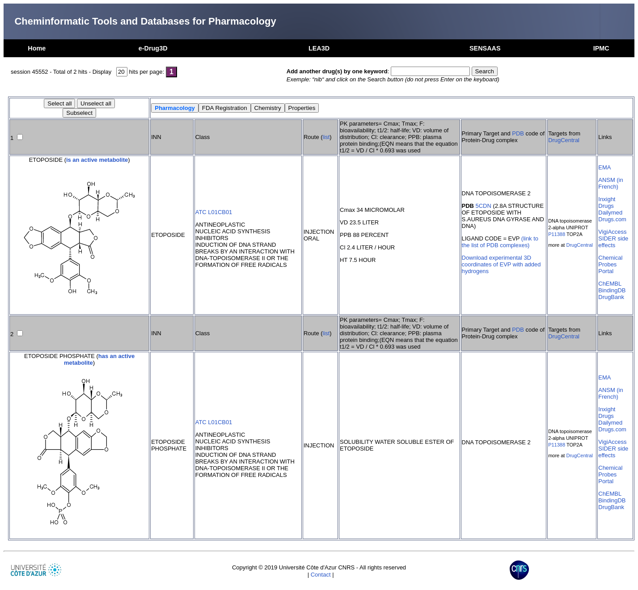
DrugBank (611, 297)
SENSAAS (485, 48)
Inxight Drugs (606, 202)
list (326, 137)
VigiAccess (612, 231)
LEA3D (319, 48)
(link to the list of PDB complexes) (500, 242)
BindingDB (611, 290)
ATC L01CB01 (213, 212)
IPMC (601, 48)
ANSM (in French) (610, 183)
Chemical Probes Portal (610, 264)
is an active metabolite (97, 159)
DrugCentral (563, 140)
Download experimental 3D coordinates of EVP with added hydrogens (501, 264)
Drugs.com (612, 219)
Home (37, 48)
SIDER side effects (613, 242)
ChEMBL (609, 283)
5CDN (483, 205)
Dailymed (610, 212)
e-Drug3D (153, 48)
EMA (604, 167)
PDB (518, 133)
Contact (321, 574)
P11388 (556, 234)
